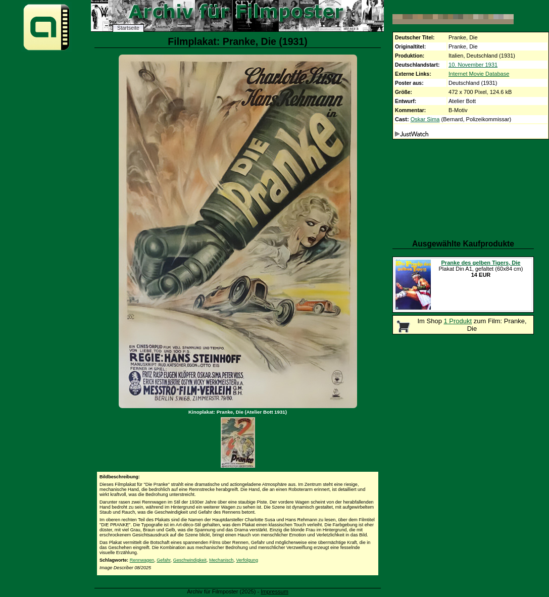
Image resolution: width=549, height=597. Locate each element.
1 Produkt (458, 321)
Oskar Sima (425, 119)
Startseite (128, 28)
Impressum (274, 591)
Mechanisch (221, 560)
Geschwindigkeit (190, 560)
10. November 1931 (472, 65)
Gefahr (163, 560)
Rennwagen (142, 560)
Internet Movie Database (478, 74)
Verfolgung (247, 560)
